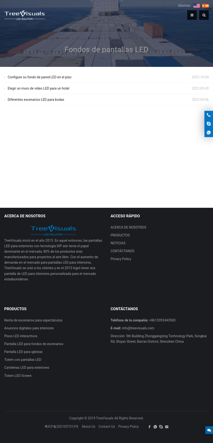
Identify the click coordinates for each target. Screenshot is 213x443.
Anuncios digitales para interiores (29, 328)
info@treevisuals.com (138, 328)
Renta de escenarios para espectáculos (33, 320)
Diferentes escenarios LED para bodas (36, 99)
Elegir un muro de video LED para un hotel (38, 88)
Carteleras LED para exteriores (26, 367)
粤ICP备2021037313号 (61, 426)
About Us (88, 426)
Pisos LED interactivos (20, 336)
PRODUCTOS (120, 235)
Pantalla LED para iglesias (23, 352)
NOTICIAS (118, 243)
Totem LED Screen (17, 376)
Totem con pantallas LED (22, 360)
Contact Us (107, 426)
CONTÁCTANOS (122, 251)
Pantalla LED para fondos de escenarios (33, 344)
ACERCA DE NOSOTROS (128, 227)
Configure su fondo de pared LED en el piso (39, 77)
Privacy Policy (121, 259)
